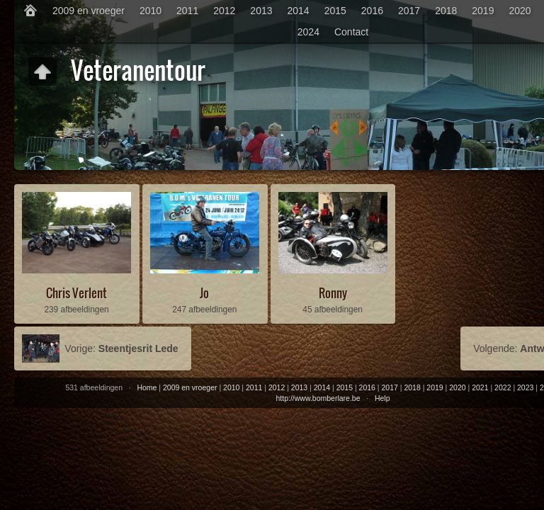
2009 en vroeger (88, 10)
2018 (446, 10)
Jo (204, 293)
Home (147, 387)
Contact (351, 32)
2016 (372, 10)
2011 (187, 10)
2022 (502, 387)
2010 (151, 10)
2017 (409, 10)
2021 (480, 387)
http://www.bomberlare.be (318, 398)
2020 (520, 10)
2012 (224, 10)
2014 (299, 10)
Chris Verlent (76, 293)
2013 (261, 10)
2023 (525, 387)
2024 (308, 32)
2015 (335, 10)
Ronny (333, 293)
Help (382, 398)
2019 (483, 10)
